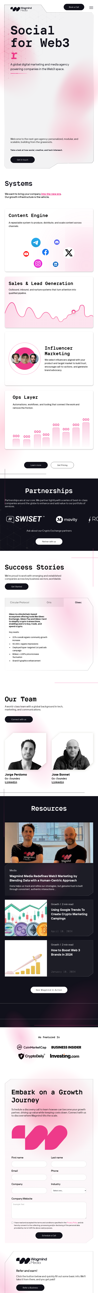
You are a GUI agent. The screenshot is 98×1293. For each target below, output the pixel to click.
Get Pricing (62, 465)
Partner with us (49, 541)
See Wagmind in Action (49, 990)
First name (17, 1157)
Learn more (36, 465)
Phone (54, 1170)
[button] (90, 8)
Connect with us (18, 719)
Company (17, 1184)
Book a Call (74, 7)
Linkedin (11, 782)
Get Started (16, 586)
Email (14, 1170)
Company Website (21, 1198)
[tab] (19, 602)
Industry (55, 1184)
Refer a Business (30, 1287)
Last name (57, 1157)
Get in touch (22, 159)
